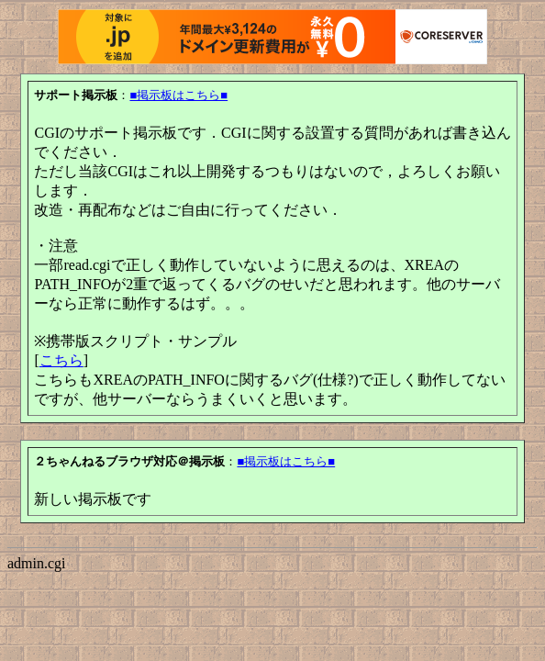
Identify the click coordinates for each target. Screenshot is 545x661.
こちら (61, 360)
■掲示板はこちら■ (178, 95)
